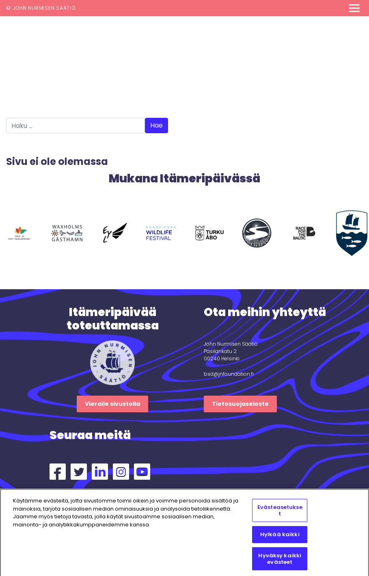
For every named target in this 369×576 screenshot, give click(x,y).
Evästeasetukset (279, 513)
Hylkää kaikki (280, 537)
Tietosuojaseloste (240, 404)
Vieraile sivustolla (112, 404)
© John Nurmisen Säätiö (41, 7)
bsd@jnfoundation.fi (229, 373)
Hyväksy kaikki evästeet (279, 561)
